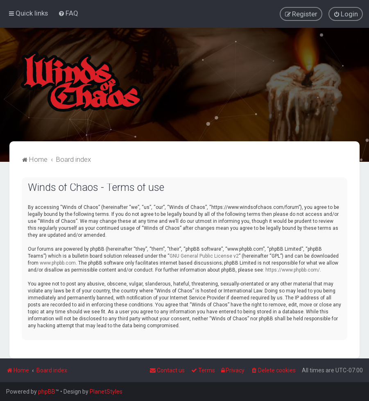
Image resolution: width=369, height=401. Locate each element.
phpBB (46, 391)
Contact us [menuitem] (167, 370)
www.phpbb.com (58, 262)
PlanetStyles (106, 391)
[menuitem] (68, 13)
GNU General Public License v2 (204, 255)
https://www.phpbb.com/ (292, 269)
